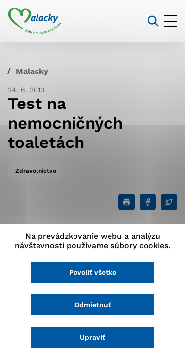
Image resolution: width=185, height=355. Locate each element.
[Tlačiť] (126, 202)
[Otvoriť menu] (170, 21)
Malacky (32, 71)
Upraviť (92, 337)
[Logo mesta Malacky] (35, 21)
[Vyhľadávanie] (153, 21)
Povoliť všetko (92, 272)
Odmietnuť (92, 305)
